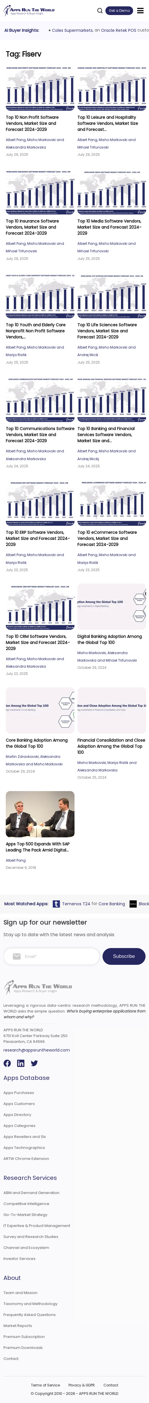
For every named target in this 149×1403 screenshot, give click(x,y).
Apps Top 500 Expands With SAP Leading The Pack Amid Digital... (38, 847)
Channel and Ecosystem (26, 1247)
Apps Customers (19, 1103)
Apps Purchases (18, 1092)
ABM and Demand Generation (31, 1192)
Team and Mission (20, 1292)
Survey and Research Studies (30, 1236)
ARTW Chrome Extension (26, 1158)
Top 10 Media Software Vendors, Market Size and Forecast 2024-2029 (109, 227)
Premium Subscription (24, 1336)
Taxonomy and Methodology (30, 1303)
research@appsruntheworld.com (36, 1050)
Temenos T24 (77, 904)
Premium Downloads (23, 1347)
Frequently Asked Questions (29, 1314)
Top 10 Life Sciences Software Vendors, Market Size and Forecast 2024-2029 (107, 331)
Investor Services (19, 1258)
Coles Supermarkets (72, 30)
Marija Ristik (16, 354)
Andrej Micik (87, 354)
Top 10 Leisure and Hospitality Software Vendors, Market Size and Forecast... (107, 123)
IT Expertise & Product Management (36, 1225)
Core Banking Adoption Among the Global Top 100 (37, 743)
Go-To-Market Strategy (25, 1214)
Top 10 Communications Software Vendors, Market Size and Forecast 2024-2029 (40, 435)
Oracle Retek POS (118, 30)
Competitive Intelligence (26, 1203)
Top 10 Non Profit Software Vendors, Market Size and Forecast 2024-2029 (32, 123)
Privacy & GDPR (81, 1385)
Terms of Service (45, 1385)
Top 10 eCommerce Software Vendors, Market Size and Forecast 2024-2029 (107, 538)
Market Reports (17, 1325)
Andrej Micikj (88, 458)
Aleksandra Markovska (26, 147)
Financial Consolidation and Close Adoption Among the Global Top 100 (111, 746)
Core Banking (112, 904)
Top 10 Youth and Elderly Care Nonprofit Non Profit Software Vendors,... (36, 331)
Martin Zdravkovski (22, 756)
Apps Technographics (24, 1147)
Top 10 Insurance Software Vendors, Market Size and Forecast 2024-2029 (32, 227)
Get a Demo (119, 10)
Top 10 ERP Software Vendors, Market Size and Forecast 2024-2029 (38, 538)
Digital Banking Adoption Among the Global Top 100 (109, 639)
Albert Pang (16, 139)
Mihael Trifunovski (93, 147)
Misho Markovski (41, 139)
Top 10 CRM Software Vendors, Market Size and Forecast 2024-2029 (38, 642)
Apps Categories (19, 1125)
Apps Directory (17, 1114)
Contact (10, 1358)
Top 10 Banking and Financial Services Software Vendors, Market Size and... (106, 435)
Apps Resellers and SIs (24, 1136)
